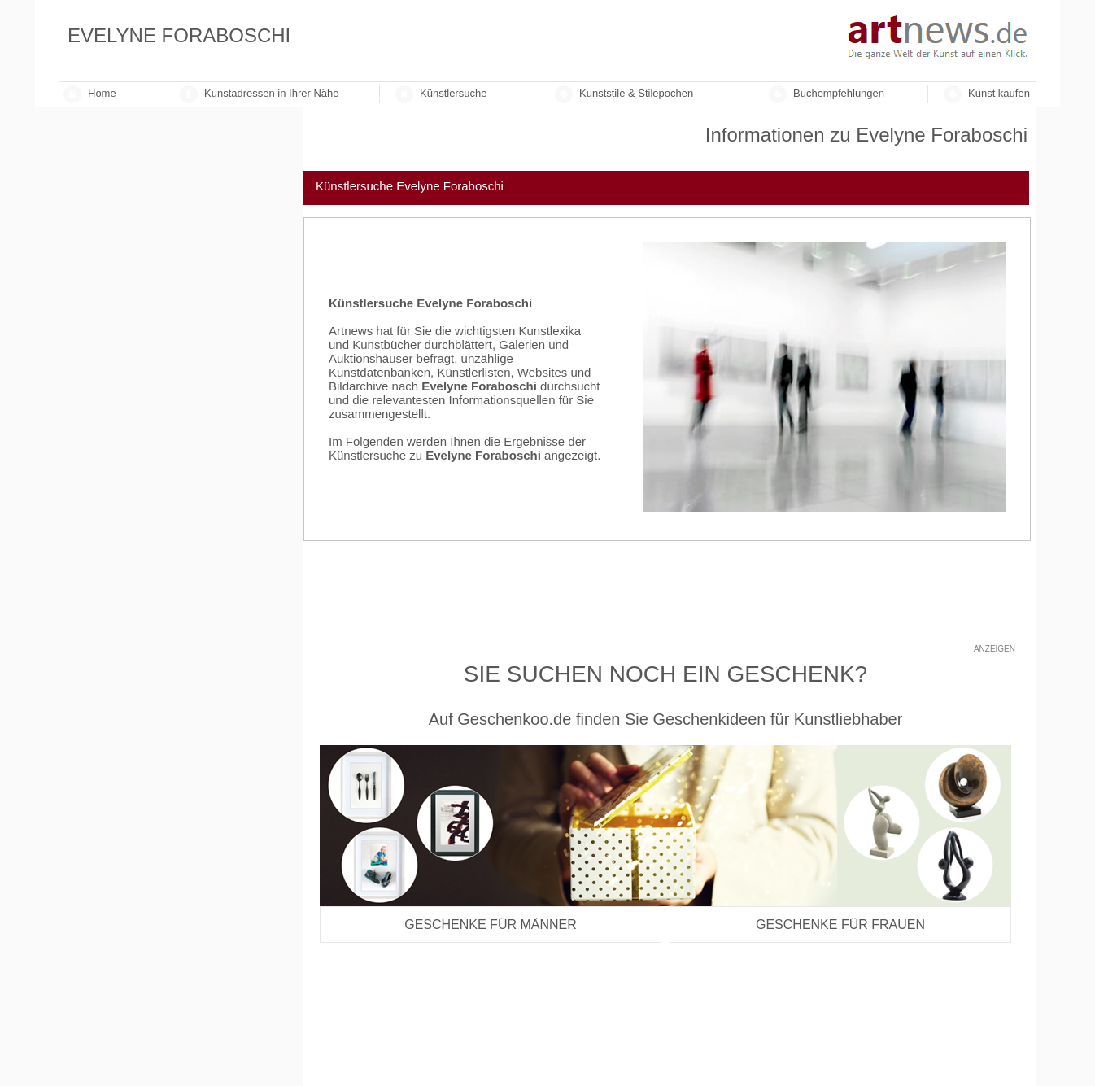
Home (102, 93)
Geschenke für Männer (490, 924)
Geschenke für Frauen (840, 924)
